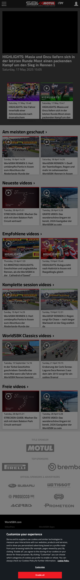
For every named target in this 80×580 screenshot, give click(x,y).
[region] (40, 554)
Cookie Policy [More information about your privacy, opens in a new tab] (63, 561)
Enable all (40, 575)
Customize (40, 567)
